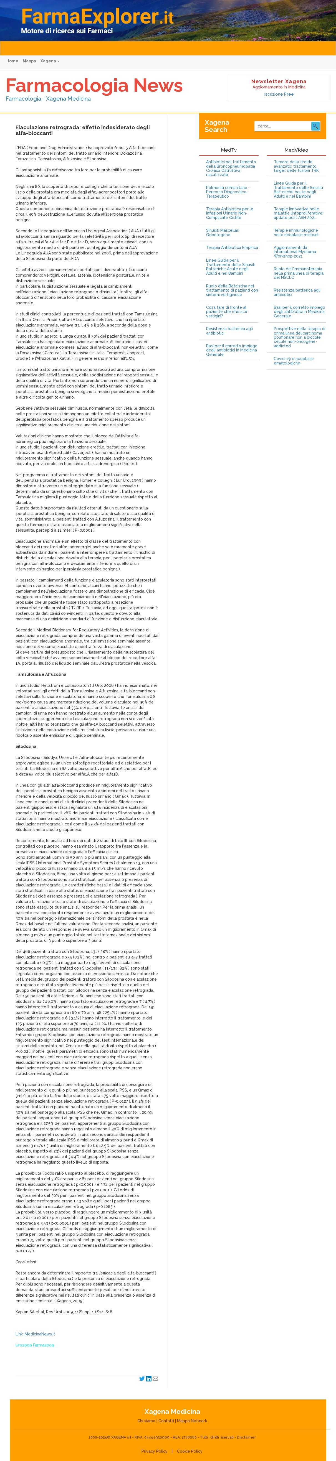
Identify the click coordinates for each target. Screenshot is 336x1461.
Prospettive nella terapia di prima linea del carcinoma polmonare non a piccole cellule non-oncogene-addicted (299, 337)
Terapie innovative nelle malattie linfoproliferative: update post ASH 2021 (298, 213)
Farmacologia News (94, 85)
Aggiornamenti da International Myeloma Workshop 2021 (295, 252)
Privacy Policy (155, 1451)
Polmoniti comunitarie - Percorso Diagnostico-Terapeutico (228, 192)
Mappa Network (192, 1421)
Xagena (50, 61)
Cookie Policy (190, 1451)
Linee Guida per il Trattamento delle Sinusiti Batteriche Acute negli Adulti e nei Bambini (230, 266)
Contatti (166, 1421)
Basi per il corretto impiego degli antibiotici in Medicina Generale (231, 350)
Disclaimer (246, 1437)
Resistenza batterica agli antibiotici (229, 331)
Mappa (29, 61)
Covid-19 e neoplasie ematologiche (294, 361)
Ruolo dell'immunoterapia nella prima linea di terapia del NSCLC (299, 273)
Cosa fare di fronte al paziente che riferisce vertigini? (226, 311)
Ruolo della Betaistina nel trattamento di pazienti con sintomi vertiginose (232, 290)
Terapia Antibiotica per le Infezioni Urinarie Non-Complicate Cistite (229, 213)
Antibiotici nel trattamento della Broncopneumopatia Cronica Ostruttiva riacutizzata (231, 168)
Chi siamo (146, 1421)
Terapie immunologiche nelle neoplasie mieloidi (296, 232)
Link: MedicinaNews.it (35, 1334)
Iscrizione (279, 94)
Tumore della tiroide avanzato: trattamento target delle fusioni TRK (296, 166)
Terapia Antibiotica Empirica (232, 248)
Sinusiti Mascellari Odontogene (222, 232)
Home (12, 61)
